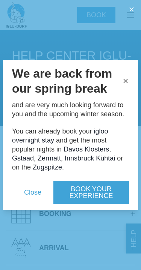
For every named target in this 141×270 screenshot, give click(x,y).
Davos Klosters (86, 149)
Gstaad (23, 158)
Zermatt (49, 158)
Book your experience (91, 192)
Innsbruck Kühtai (90, 158)
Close (32, 192)
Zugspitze (47, 167)
